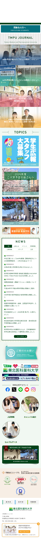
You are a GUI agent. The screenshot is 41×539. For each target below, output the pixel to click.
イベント (24, 246)
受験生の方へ (20, 28)
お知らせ (16, 246)
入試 (31, 249)
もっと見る (20, 336)
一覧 (8, 246)
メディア (20, 249)
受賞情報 (33, 246)
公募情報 (9, 249)
